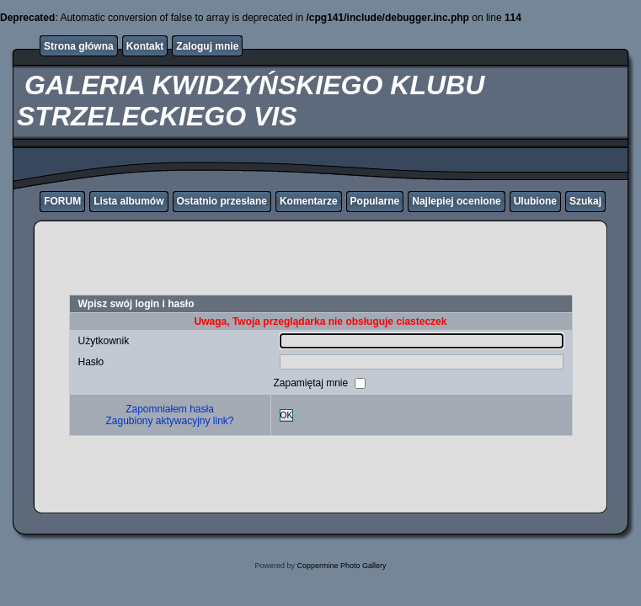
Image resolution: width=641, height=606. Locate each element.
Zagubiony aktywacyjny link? (169, 421)
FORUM (62, 201)
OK (286, 415)
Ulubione (535, 201)
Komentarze (309, 201)
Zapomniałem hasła (170, 409)
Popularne (375, 201)
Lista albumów (128, 201)
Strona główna (79, 46)
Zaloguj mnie (207, 46)
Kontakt (145, 46)
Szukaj (585, 201)
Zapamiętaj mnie (311, 383)
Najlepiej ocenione (456, 201)
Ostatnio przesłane (222, 201)
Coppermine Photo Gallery (341, 565)
